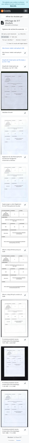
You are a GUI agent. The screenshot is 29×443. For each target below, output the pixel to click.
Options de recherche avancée (13, 29)
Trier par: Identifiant (7, 40)
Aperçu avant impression (9, 34)
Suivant (18, 440)
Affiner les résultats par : (14, 17)
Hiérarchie (22, 34)
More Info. (13, 6)
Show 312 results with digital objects (17, 43)
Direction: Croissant (21, 40)
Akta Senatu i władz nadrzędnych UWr (13, 48)
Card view (5, 37)
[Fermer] (27, 2)
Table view (13, 37)
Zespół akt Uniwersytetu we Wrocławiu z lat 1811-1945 (14, 61)
